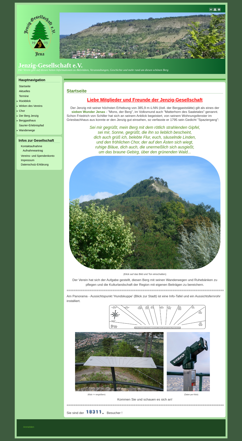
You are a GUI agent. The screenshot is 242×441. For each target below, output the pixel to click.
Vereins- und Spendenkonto (38, 155)
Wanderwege (27, 130)
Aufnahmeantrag (33, 150)
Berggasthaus (27, 120)
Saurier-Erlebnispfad (31, 125)
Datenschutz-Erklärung (35, 164)
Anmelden (28, 426)
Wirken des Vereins (31, 105)
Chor (22, 110)
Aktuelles (24, 91)
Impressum (27, 160)
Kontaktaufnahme (31, 146)
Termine (24, 96)
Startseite (25, 86)
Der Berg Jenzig (29, 115)
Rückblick (25, 100)
